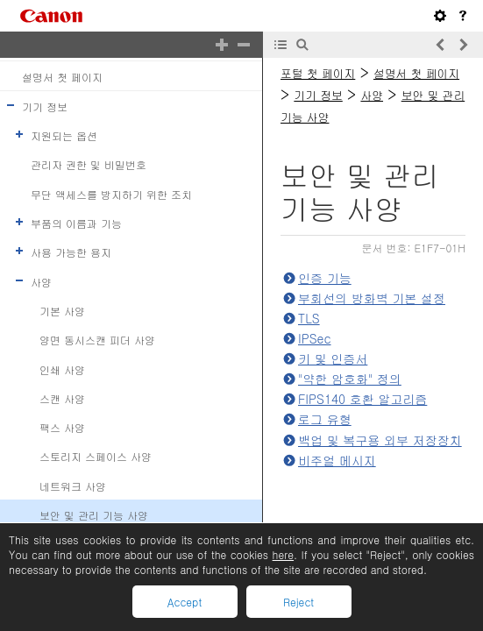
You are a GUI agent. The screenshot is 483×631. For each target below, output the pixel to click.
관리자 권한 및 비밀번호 (88, 164)
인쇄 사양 (62, 368)
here (283, 554)
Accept (184, 601)
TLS (309, 318)
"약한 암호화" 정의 (349, 378)
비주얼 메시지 (337, 460)
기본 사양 (62, 310)
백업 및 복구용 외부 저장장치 (380, 440)
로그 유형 (325, 419)
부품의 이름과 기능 (76, 223)
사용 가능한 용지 (71, 252)
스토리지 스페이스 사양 (95, 456)
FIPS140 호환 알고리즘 (362, 399)
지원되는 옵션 (64, 135)
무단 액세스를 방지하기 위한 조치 (111, 193)
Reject (298, 601)
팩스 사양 (62, 427)
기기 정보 (44, 106)
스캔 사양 (62, 398)
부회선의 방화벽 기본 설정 (371, 298)
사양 (41, 280)
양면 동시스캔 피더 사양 (97, 339)
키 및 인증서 (332, 358)
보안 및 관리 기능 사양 (93, 514)
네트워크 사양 (72, 485)
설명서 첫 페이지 (62, 75)
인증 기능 (325, 278)
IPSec (314, 338)
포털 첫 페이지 (318, 73)
